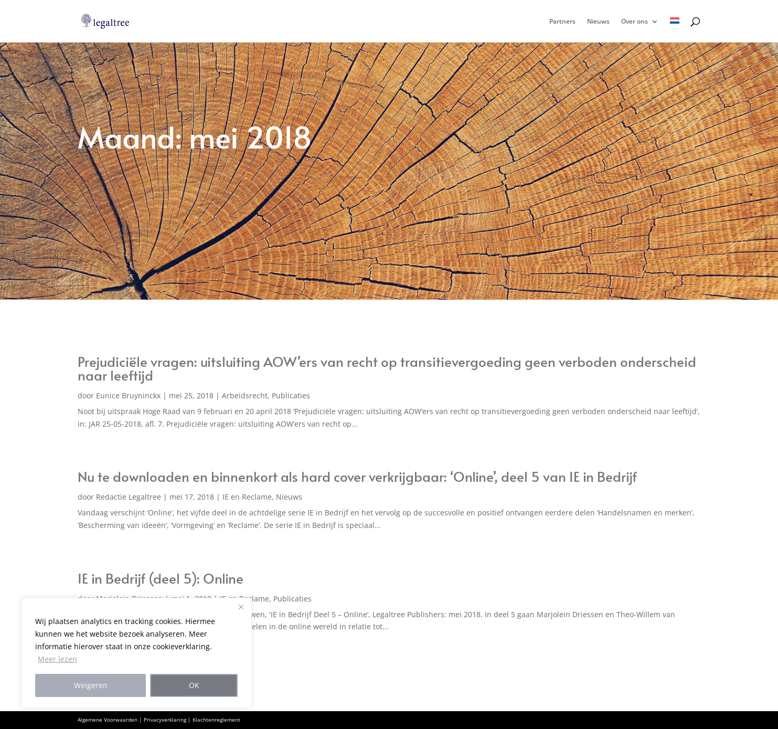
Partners (562, 22)
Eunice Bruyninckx (128, 395)
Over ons (634, 22)
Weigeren (91, 685)
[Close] (241, 606)
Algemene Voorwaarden (107, 719)
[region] (136, 653)
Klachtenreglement (216, 719)
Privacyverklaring (165, 719)
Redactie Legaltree (128, 497)
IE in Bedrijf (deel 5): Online (160, 577)
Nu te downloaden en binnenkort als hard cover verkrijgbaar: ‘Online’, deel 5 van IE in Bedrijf (357, 476)
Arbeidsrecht (245, 395)
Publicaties (291, 395)
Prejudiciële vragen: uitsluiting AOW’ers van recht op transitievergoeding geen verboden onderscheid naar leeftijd (387, 368)
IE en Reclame (247, 497)
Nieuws (598, 22)
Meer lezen (57, 659)
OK (194, 685)
